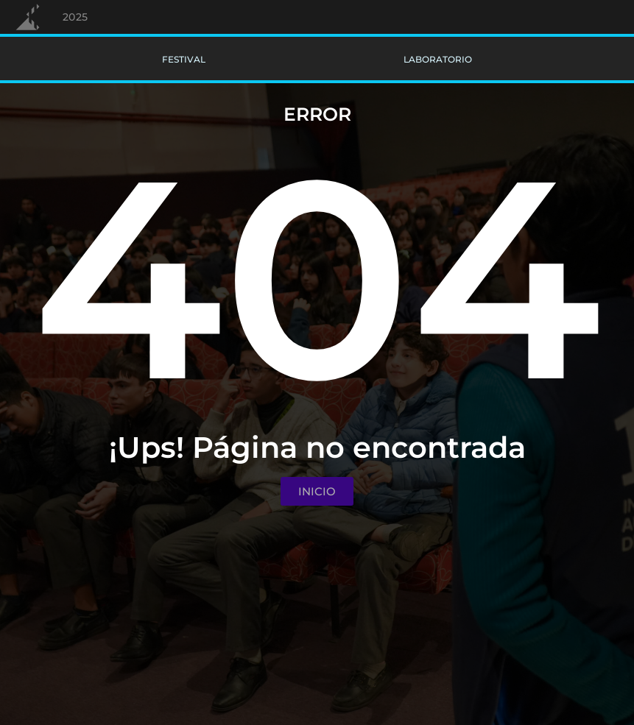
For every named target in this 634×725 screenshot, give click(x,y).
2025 (75, 17)
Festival (183, 59)
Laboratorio (438, 59)
